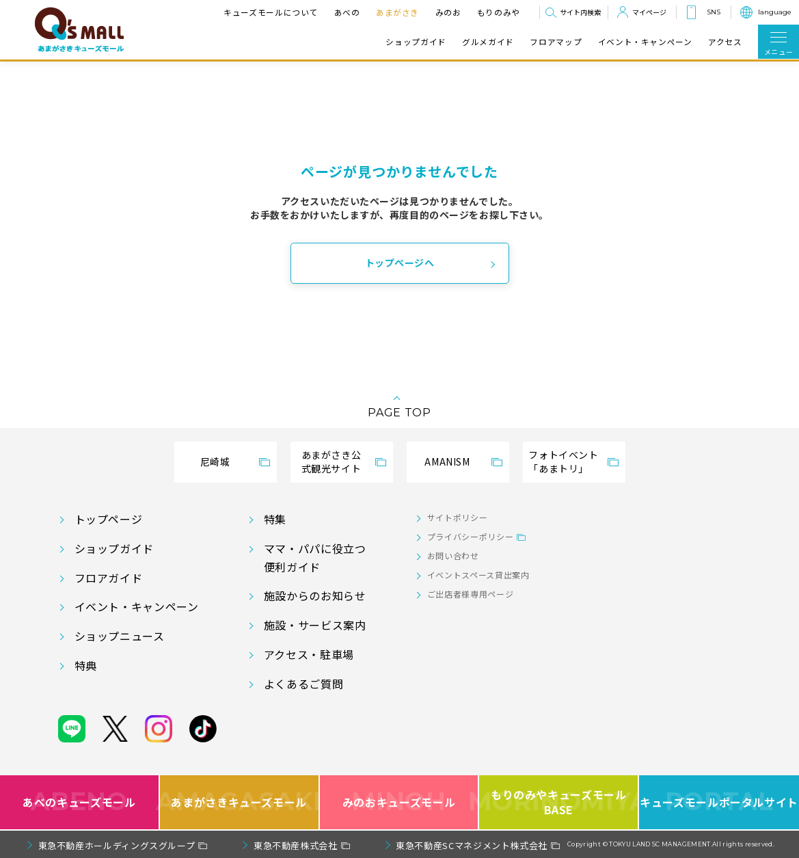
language (774, 12)
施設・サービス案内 (315, 625)
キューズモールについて (271, 12)
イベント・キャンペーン (645, 41)
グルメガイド (488, 41)
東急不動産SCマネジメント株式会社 (471, 845)
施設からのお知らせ (315, 595)
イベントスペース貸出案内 (478, 574)
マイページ (649, 12)
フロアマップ (556, 41)
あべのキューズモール (79, 802)
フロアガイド (109, 577)
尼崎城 (215, 461)
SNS (713, 12)
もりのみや (498, 12)
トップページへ (400, 262)
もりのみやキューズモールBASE (559, 802)
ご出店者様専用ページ (470, 594)
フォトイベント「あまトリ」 (563, 461)
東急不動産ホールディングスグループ (116, 845)
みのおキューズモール (398, 802)
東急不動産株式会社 (296, 845)
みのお (448, 12)
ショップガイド (415, 41)
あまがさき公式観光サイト (331, 461)
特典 (86, 665)
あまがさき (397, 12)
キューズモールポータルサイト (719, 802)
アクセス (725, 41)
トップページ (109, 519)
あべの (347, 12)
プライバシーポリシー (470, 536)
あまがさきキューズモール (240, 802)
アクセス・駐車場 (309, 654)
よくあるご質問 (303, 683)
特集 (275, 519)
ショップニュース (120, 636)
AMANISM (447, 461)
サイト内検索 (580, 12)
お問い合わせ (453, 555)
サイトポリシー (457, 517)
